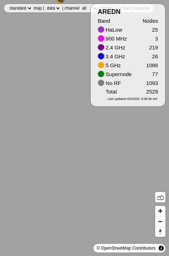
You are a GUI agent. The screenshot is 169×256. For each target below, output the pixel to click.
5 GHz (109, 65)
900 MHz (112, 39)
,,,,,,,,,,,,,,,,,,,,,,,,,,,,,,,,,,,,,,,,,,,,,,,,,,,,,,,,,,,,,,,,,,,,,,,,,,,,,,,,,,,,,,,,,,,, (89, 8)
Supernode (115, 74)
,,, (20, 8)
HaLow (110, 30)
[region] (84, 128)
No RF (109, 83)
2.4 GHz (111, 47)
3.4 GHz (111, 56)
